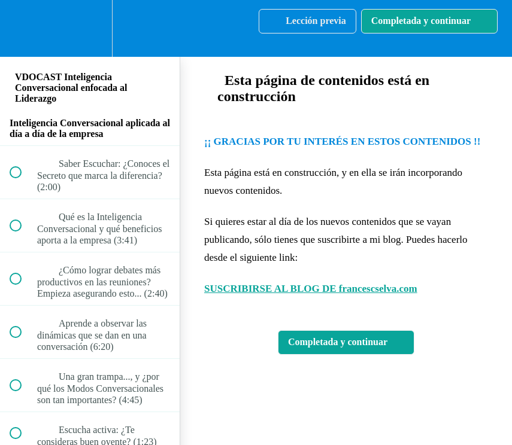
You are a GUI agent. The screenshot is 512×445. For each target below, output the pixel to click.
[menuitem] (90, 28)
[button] (22, 28)
